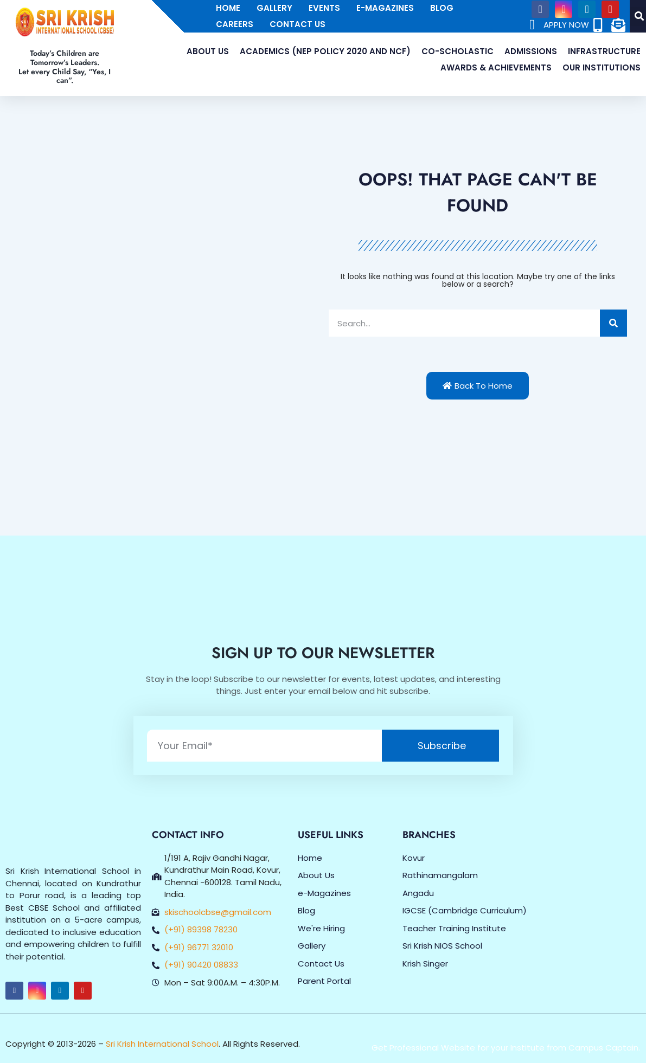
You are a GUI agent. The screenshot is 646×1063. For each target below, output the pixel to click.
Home (228, 8)
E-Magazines (385, 8)
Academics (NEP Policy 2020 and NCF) (325, 51)
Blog (441, 8)
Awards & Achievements (496, 67)
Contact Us (297, 24)
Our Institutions (601, 67)
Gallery (274, 8)
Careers (234, 24)
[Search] (613, 323)
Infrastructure (604, 51)
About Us (208, 51)
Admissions (530, 51)
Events (324, 8)
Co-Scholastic (457, 51)
